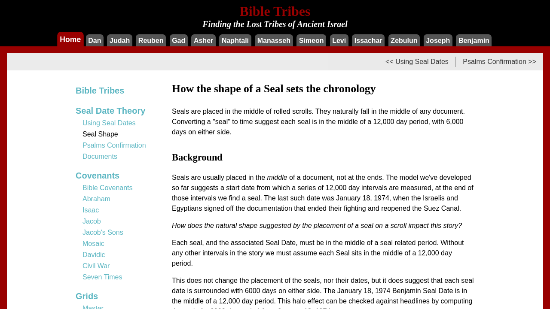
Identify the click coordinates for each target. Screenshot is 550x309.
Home (70, 39)
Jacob (91, 221)
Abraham (96, 199)
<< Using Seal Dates (417, 61)
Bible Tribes (100, 90)
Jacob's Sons (102, 232)
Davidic (93, 254)
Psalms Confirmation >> (499, 61)
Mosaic (93, 243)
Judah (120, 40)
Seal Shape (100, 134)
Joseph (438, 40)
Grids (87, 296)
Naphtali (235, 40)
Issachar (368, 40)
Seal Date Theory (110, 110)
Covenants (97, 175)
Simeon (311, 40)
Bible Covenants (107, 187)
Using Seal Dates (109, 123)
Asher (203, 40)
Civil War (96, 266)
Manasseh (273, 40)
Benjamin (473, 40)
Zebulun (404, 40)
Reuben (151, 40)
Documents (99, 156)
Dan (94, 40)
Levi (339, 40)
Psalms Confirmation (114, 145)
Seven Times (102, 277)
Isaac (90, 210)
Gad (178, 40)
